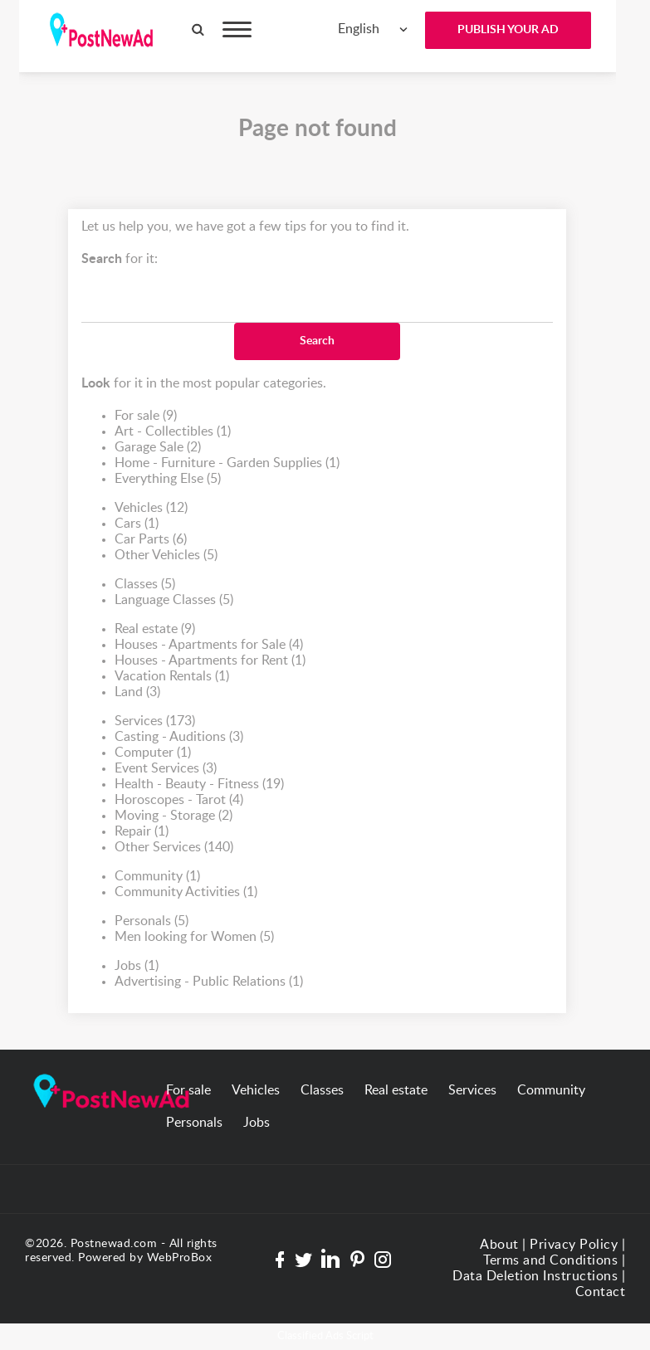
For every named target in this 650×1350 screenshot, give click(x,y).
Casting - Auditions (179, 737)
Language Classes (174, 600)
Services (155, 721)
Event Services (166, 769)
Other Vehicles (166, 555)
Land (137, 692)
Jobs (137, 966)
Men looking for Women (194, 937)
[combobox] (373, 29)
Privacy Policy (574, 1244)
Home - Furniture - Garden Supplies (227, 463)
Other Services (174, 847)
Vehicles (151, 508)
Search (317, 341)
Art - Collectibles (173, 432)
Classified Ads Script (325, 1336)
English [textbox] (358, 29)
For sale (146, 416)
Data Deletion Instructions (535, 1276)
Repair (142, 832)
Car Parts (151, 540)
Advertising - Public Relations (209, 982)
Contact (600, 1292)
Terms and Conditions (550, 1260)
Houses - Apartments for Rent (210, 661)
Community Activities (186, 892)
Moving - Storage (173, 816)
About (499, 1244)
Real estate (155, 629)
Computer (153, 753)
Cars (137, 524)
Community (157, 877)
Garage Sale (158, 448)
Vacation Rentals (172, 677)
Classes (145, 584)
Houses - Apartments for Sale (209, 645)
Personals (151, 921)
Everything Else (168, 479)
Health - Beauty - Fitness (199, 784)
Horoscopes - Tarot (179, 800)
